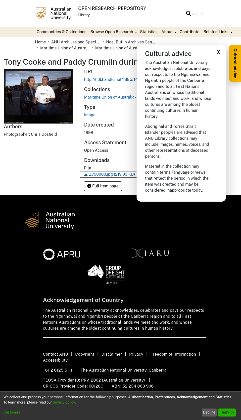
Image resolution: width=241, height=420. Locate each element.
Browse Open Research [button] (111, 31)
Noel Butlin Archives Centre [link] (131, 42)
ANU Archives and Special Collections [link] (76, 42)
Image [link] (90, 115)
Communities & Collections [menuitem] (62, 31)
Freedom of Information (173, 354)
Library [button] (84, 15)
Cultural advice (235, 63)
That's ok (227, 412)
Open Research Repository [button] (112, 8)
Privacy (136, 354)
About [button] (167, 31)
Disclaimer (111, 354)
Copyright (84, 354)
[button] (188, 13)
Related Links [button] (216, 31)
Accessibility (55, 360)
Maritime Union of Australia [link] (65, 48)
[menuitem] (113, 32)
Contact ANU (55, 354)
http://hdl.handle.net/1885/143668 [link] (116, 79)
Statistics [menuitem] (148, 31)
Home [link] (40, 42)
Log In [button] (198, 13)
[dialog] (120, 406)
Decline (209, 412)
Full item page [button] (103, 186)
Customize (11, 412)
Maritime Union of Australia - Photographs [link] (120, 48)
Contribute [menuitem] (189, 31)
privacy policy (64, 402)
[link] (122, 97)
